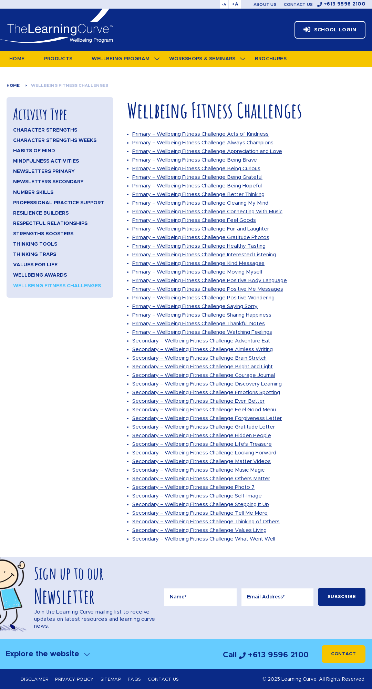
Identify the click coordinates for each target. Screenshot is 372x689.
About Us (265, 4)
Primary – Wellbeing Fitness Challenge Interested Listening (204, 254)
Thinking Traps (34, 254)
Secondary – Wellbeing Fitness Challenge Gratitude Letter (203, 427)
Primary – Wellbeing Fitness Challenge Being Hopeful (197, 185)
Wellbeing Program (120, 58)
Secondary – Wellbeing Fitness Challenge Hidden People (201, 435)
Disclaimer (34, 679)
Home (13, 85)
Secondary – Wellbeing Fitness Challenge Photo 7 (193, 487)
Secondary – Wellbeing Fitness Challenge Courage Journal (203, 375)
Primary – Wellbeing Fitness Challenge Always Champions (202, 142)
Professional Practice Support (58, 202)
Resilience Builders (41, 213)
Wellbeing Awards (40, 275)
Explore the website (48, 654)
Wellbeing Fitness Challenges (69, 85)
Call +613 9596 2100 (266, 655)
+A (235, 4)
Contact (343, 654)
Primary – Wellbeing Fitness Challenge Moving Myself (197, 272)
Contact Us (298, 4)
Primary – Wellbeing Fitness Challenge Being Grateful (197, 177)
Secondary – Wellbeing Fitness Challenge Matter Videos (201, 461)
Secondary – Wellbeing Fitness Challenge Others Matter (201, 478)
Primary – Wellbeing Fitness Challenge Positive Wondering (203, 297)
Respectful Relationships (50, 223)
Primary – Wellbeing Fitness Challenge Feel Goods (194, 220)
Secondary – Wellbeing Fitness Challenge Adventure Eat (201, 340)
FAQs (134, 679)
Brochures (271, 58)
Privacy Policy (74, 679)
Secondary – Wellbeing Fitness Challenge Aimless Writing (202, 349)
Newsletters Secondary (48, 181)
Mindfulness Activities (46, 161)
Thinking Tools (35, 244)
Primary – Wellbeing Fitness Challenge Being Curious (196, 168)
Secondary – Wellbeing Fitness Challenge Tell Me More (200, 513)
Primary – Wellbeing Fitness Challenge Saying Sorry (195, 306)
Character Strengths (45, 130)
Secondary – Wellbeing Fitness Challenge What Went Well (203, 539)
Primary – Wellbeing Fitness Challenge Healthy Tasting (199, 246)
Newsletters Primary (44, 171)
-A (224, 4)
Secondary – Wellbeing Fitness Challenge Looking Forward (204, 452)
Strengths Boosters (43, 234)
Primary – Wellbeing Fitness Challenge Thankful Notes (198, 323)
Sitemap (111, 679)
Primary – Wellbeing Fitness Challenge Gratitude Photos (200, 237)
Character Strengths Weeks (54, 140)
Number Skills (33, 192)
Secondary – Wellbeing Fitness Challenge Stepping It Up (200, 504)
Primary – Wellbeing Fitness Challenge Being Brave (194, 160)
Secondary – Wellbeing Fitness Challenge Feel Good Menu (204, 409)
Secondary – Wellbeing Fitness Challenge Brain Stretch (199, 358)
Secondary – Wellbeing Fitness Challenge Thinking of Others (206, 521)
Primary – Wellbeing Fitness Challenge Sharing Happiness (201, 315)
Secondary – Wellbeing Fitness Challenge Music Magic (198, 470)
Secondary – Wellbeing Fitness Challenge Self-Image (197, 495)
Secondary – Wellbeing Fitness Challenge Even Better (198, 401)
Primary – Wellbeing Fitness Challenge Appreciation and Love (207, 151)
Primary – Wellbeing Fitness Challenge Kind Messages (198, 263)
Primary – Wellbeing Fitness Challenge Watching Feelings (202, 332)
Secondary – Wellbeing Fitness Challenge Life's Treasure (202, 444)
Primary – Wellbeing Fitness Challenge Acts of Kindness (200, 134)
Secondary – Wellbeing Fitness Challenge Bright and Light (202, 366)
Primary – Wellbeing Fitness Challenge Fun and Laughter (200, 229)
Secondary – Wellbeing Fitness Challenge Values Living (199, 530)
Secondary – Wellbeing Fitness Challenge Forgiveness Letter (207, 418)
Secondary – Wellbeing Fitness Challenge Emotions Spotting (206, 392)
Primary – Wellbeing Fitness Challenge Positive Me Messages (207, 289)
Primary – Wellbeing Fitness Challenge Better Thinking (198, 194)
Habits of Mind (34, 150)
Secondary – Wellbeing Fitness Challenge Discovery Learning (207, 384)
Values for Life (35, 265)
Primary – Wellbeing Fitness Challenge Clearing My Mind (200, 203)
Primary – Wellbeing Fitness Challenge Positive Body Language (209, 280)
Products (58, 58)
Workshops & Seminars (202, 58)
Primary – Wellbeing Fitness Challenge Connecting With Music (207, 211)
